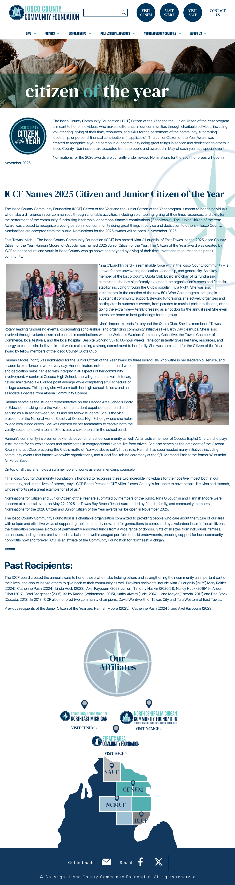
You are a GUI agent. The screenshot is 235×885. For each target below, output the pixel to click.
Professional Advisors (118, 33)
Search (124, 12)
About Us (198, 33)
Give (31, 33)
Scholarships (80, 33)
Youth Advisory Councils (162, 33)
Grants (52, 33)
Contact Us (218, 12)
